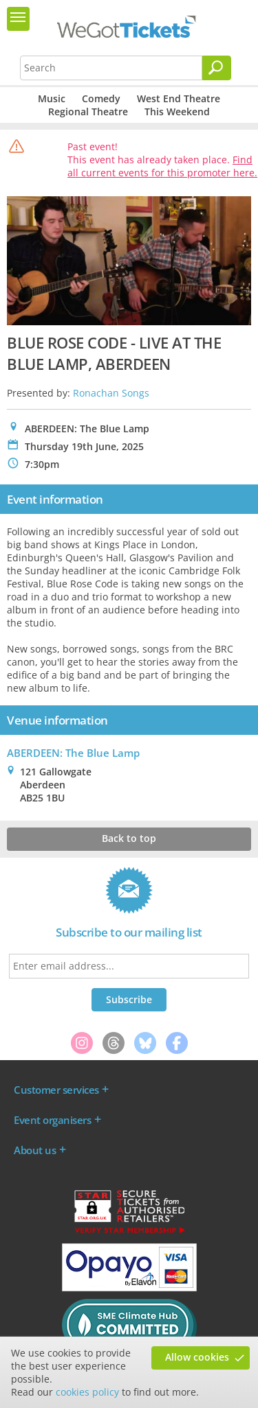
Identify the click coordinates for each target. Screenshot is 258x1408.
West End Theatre (178, 98)
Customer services (56, 1089)
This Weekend (177, 111)
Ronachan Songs (111, 392)
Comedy (101, 98)
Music (51, 98)
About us (35, 1150)
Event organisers (52, 1120)
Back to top (129, 838)
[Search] (216, 68)
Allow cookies (197, 1356)
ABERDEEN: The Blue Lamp (73, 753)
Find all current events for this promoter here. (162, 166)
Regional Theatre (88, 111)
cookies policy (87, 1391)
